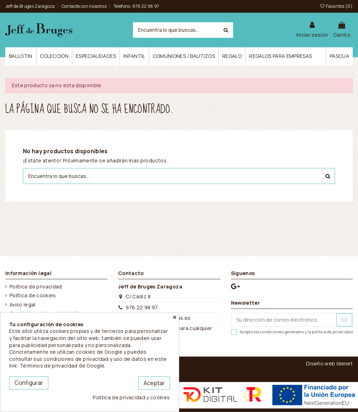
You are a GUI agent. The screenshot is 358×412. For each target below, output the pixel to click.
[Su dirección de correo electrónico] (283, 320)
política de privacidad (332, 331)
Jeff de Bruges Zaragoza (30, 6)
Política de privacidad (36, 286)
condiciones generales (282, 331)
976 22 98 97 (142, 307)
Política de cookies (33, 295)
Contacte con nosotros (85, 6)
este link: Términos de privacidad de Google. (88, 362)
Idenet (344, 363)
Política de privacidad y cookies (131, 397)
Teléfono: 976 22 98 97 (136, 6)
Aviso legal (23, 304)
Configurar (28, 383)
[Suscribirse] (344, 320)
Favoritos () (336, 6)
